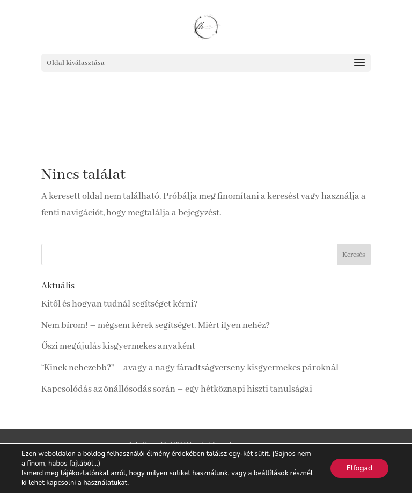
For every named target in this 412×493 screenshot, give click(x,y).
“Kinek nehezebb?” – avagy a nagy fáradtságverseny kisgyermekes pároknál (190, 368)
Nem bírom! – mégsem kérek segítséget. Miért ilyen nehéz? (155, 325)
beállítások (271, 473)
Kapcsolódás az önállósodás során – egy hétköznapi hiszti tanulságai (176, 389)
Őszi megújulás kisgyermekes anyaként (118, 346)
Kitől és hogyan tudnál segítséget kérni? (119, 304)
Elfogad (359, 468)
